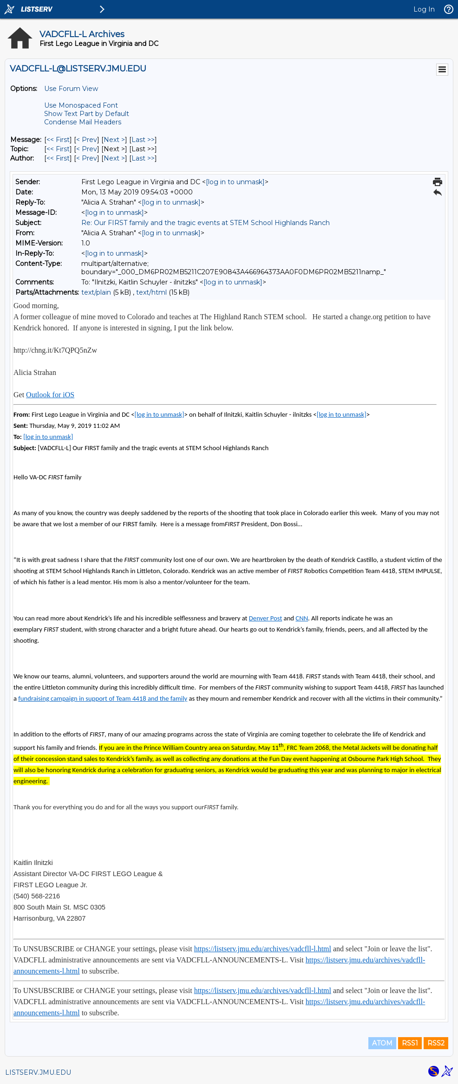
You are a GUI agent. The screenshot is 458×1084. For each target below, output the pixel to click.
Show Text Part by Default (86, 114)
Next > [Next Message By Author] (114, 158)
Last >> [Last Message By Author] (143, 158)
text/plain (96, 292)
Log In (424, 9)
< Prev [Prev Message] (86, 140)
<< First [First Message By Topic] (58, 149)
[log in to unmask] (235, 182)
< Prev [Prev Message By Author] (86, 158)
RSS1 (410, 1043)
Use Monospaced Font (81, 105)
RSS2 (436, 1043)
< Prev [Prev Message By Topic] (86, 149)
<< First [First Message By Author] (58, 158)
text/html (151, 292)
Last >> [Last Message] (143, 140)
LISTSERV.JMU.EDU (38, 1072)
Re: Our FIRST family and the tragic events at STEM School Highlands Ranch (205, 223)
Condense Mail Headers (82, 122)
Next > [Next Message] (114, 140)
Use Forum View (71, 88)
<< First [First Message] (58, 140)
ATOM (382, 1043)
